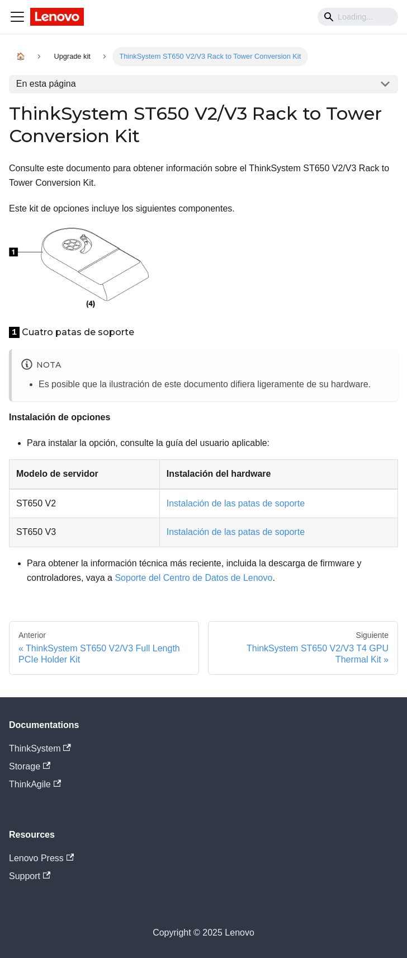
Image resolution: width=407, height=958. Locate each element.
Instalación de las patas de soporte (236, 503)
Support (29, 876)
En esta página (46, 83)
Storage (29, 766)
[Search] (358, 17)
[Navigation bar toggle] (17, 16)
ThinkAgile (35, 784)
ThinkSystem (40, 748)
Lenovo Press (41, 858)
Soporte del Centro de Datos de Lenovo (193, 578)
